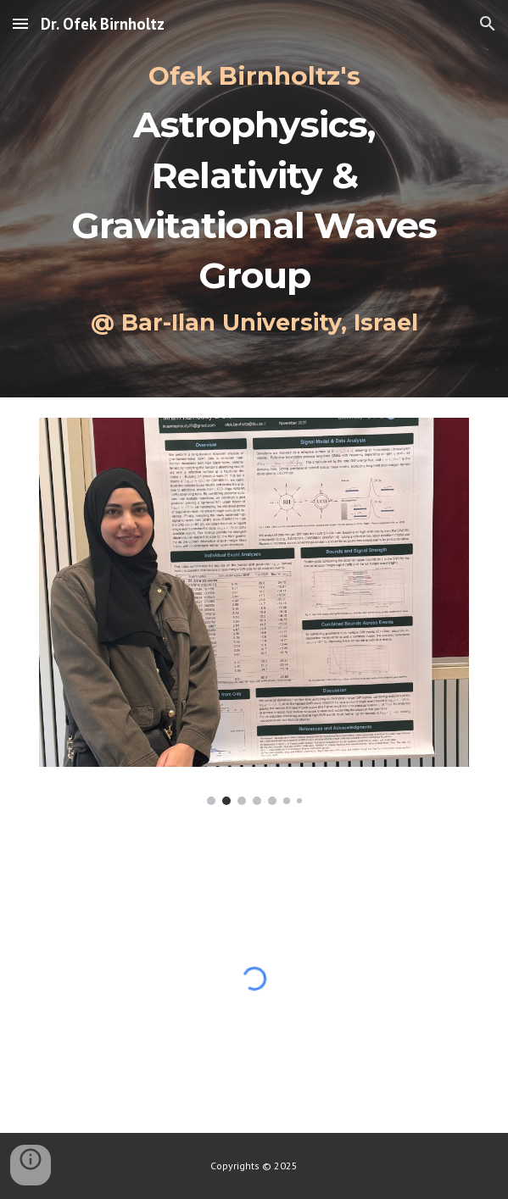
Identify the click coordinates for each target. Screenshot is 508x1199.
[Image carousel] (254, 611)
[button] (20, 23)
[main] (254, 198)
